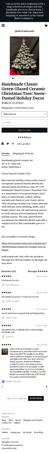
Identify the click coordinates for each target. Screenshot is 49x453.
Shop (4, 420)
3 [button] (18, 78)
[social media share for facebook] (3, 144)
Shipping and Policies (33, 420)
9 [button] (33, 78)
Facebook (27, 432)
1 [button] (12, 78)
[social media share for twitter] (8, 144)
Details (6, 153)
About (18, 420)
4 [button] (20, 78)
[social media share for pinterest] (13, 144)
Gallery (17, 423)
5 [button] (23, 78)
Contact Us (7, 423)
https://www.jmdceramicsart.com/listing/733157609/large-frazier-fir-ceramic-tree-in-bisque (24, 246)
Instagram (16, 432)
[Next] (46, 387)
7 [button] (28, 78)
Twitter (5, 432)
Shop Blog (38, 432)
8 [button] (31, 78)
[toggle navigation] (3, 25)
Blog (11, 420)
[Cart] (46, 26)
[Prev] (2, 387)
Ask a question (23, 144)
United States (21, 108)
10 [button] (36, 78)
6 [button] (26, 78)
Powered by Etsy (9, 448)
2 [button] (15, 78)
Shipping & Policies (23, 153)
